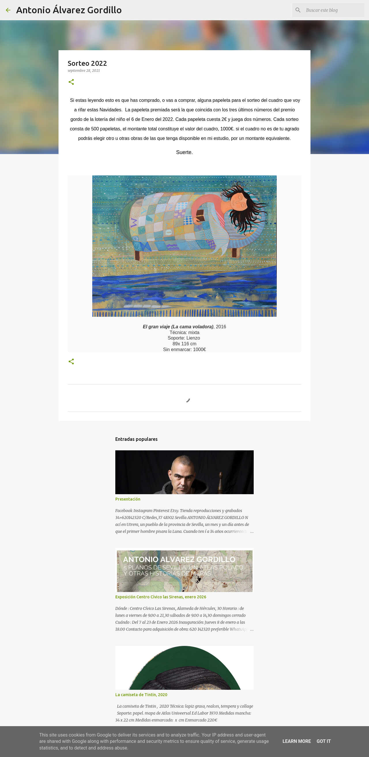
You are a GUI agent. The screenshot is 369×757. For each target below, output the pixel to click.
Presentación (127, 499)
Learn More (297, 741)
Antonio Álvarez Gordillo (69, 10)
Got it (324, 741)
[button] (71, 82)
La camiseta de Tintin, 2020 (141, 694)
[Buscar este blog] (334, 10)
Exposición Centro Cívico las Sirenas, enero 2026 (160, 597)
